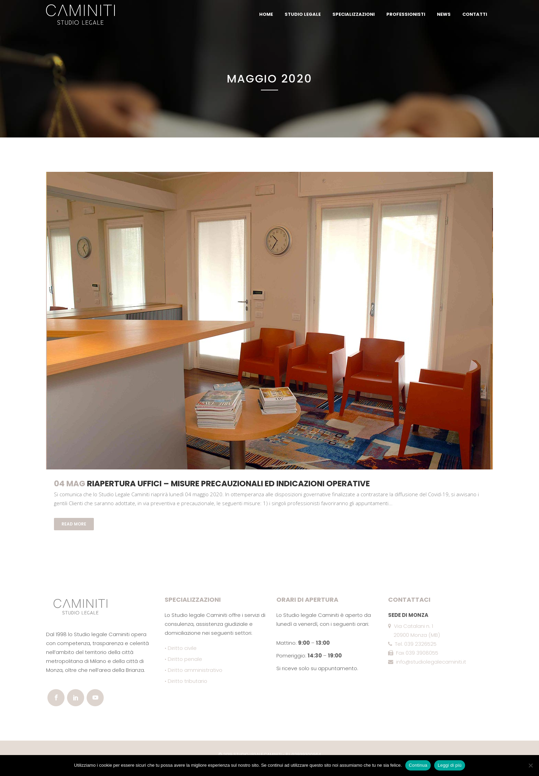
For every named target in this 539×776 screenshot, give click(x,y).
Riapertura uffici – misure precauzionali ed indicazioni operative (228, 483)
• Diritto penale (183, 659)
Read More (74, 524)
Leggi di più (450, 765)
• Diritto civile (181, 648)
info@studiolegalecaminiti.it (427, 661)
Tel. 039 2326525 (412, 643)
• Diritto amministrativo (193, 670)
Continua (418, 765)
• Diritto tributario (186, 681)
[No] (530, 765)
